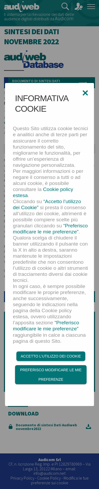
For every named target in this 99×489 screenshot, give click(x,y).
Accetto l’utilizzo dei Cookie (51, 356)
